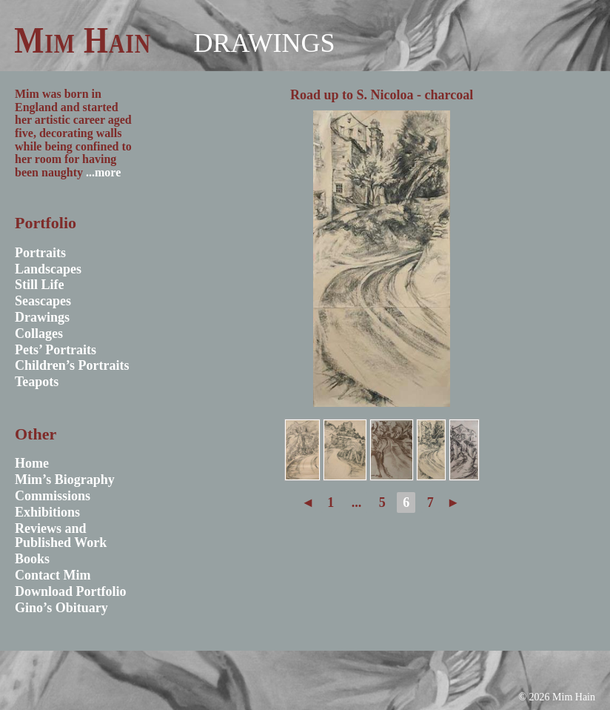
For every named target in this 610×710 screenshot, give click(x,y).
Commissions (52, 495)
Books (32, 558)
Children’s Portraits (72, 365)
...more (103, 172)
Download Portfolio (71, 591)
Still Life (39, 284)
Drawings (264, 43)
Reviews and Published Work (61, 536)
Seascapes (43, 300)
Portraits (40, 252)
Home (32, 463)
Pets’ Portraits (55, 349)
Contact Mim (52, 575)
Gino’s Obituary (61, 607)
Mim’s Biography (65, 479)
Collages (39, 333)
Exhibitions (47, 512)
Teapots (36, 381)
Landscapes (48, 269)
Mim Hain (82, 40)
